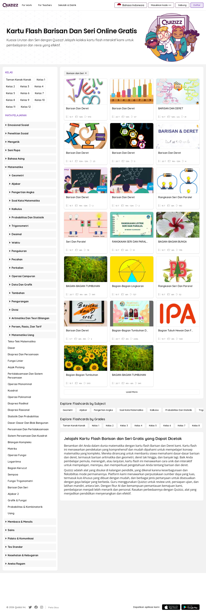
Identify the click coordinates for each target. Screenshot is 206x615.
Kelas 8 (10, 100)
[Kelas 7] (181, 425)
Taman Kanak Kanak (18, 79)
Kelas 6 (25, 93)
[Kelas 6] (167, 425)
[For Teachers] (45, 5)
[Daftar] (197, 5)
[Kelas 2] (109, 425)
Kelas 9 (24, 100)
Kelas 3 (24, 86)
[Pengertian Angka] (103, 410)
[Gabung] (182, 5)
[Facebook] (36, 607)
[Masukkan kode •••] (161, 5)
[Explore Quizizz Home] (10, 5)
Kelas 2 (10, 86)
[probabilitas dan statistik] (179, 410)
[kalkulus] (154, 410)
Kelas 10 (40, 100)
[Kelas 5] (152, 425)
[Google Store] (190, 607)
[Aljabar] (83, 410)
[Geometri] (67, 410)
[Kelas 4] (138, 425)
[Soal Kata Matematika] (131, 410)
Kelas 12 (26, 106)
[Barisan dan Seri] (76, 73)
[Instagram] (41, 607)
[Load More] (132, 392)
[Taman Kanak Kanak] (74, 425)
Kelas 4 (39, 86)
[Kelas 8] (195, 425)
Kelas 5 (10, 93)
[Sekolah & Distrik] (67, 5)
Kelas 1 (41, 79)
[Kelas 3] (124, 425)
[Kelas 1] (95, 425)
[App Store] (171, 607)
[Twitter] (30, 607)
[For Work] (26, 5)
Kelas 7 (39, 93)
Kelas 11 (10, 106)
